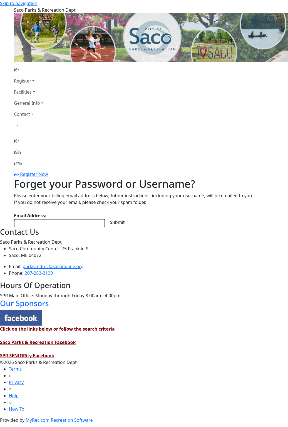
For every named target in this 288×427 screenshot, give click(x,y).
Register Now (34, 174)
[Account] (28, 125)
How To (16, 409)
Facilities (23, 92)
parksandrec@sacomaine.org (53, 266)
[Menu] (18, 163)
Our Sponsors (24, 303)
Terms (15, 369)
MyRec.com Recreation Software (59, 420)
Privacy (16, 382)
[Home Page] (28, 69)
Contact (22, 114)
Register (22, 81)
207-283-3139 (39, 273)
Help (14, 396)
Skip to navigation (18, 3)
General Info (27, 103)
